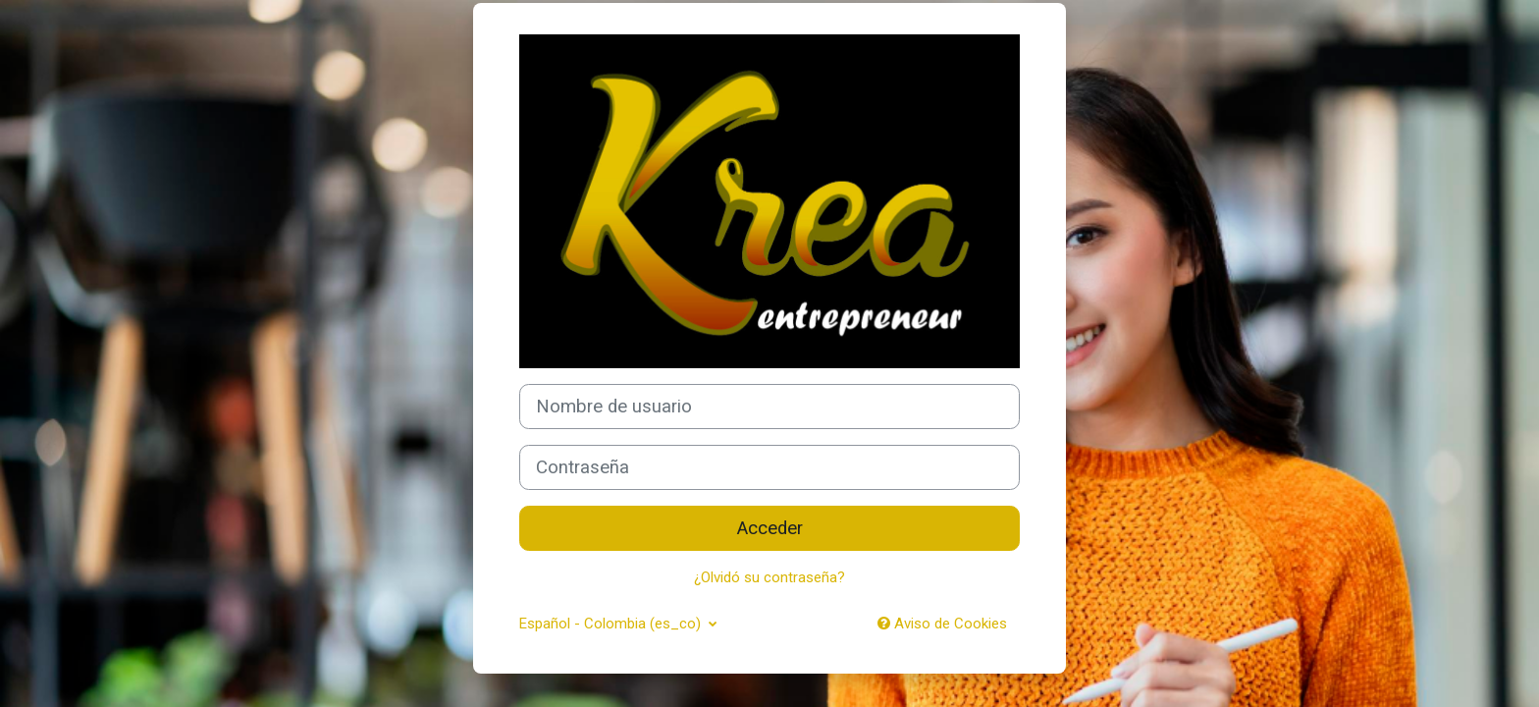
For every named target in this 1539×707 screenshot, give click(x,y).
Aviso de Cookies (942, 623)
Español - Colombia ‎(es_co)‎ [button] (612, 623)
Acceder (770, 528)
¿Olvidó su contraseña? (769, 577)
